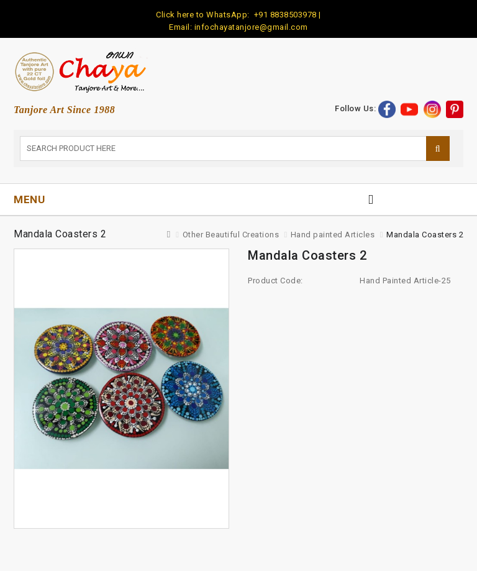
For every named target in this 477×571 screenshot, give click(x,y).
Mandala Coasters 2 (424, 234)
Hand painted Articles (333, 234)
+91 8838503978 (284, 14)
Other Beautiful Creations (231, 234)
